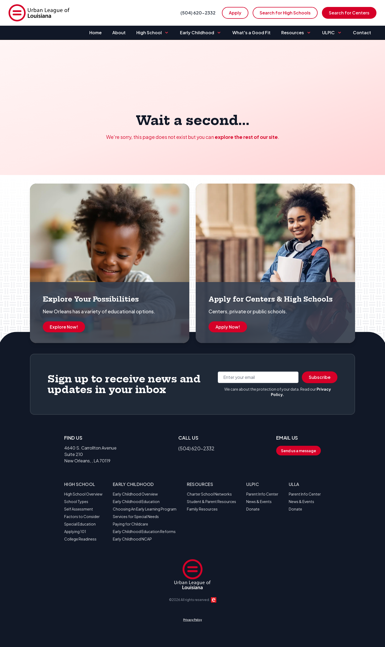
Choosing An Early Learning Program (144, 509)
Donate (253, 509)
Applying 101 (75, 531)
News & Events (259, 501)
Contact (362, 32)
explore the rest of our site (246, 137)
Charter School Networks (209, 494)
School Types (76, 501)
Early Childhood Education (136, 501)
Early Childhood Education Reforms (144, 531)
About (119, 32)
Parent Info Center (262, 494)
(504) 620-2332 (197, 13)
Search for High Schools (285, 13)
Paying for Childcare (130, 524)
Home (95, 32)
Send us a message (298, 450)
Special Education (80, 524)
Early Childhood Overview (135, 494)
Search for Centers (349, 13)
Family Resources (202, 509)
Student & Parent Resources (211, 501)
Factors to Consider (82, 516)
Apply (235, 13)
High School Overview (83, 494)
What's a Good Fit (251, 32)
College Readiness (80, 538)
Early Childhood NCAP (132, 538)
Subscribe (319, 377)
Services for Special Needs (136, 516)
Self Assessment (78, 509)
